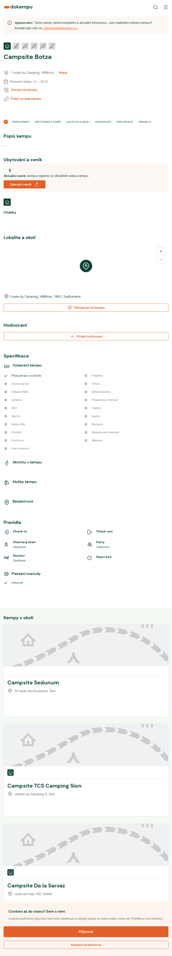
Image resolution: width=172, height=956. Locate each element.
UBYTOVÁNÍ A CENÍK (48, 122)
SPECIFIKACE (124, 122)
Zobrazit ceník (24, 184)
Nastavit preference (86, 945)
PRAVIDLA (145, 122)
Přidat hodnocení (86, 336)
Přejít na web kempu (26, 99)
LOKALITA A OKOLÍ (78, 122)
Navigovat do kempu (86, 307)
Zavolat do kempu (24, 90)
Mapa (61, 73)
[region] (86, 266)
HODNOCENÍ (103, 122)
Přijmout (86, 931)
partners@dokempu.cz (60, 28)
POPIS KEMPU (20, 122)
